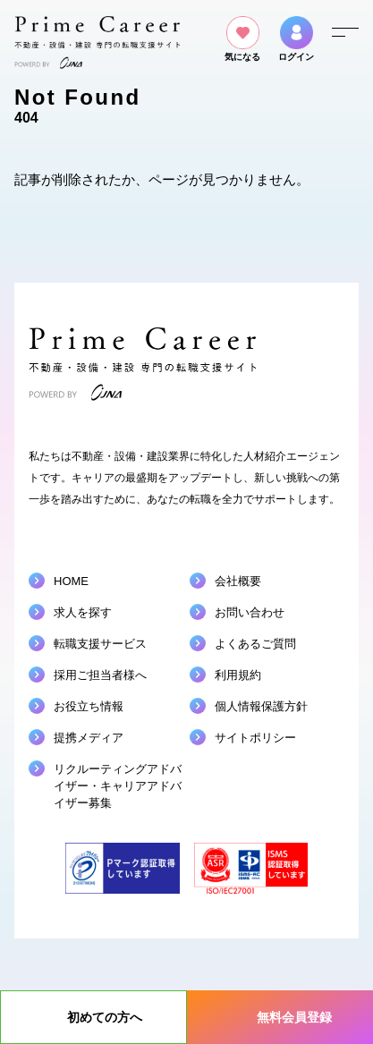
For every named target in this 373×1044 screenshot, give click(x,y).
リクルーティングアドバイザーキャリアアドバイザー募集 (118, 786)
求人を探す (83, 612)
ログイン (296, 39)
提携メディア (88, 737)
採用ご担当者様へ (100, 675)
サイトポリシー (255, 737)
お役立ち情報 (88, 706)
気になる (242, 39)
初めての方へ (104, 1017)
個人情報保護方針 (261, 706)
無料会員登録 (294, 1017)
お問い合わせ (249, 612)
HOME (71, 581)
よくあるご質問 (255, 643)
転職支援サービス (100, 643)
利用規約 (238, 675)
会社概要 (238, 581)
